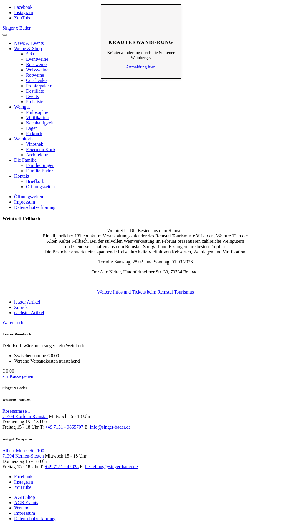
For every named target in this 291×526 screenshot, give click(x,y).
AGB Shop (24, 497)
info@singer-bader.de (110, 427)
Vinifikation (37, 117)
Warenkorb (12, 322)
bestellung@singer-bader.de (111, 466)
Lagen (32, 128)
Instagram (23, 12)
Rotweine (35, 75)
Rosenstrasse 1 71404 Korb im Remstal (25, 414)
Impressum (24, 201)
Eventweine (37, 59)
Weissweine (37, 69)
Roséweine (36, 64)
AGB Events (26, 502)
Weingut (22, 106)
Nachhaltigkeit (40, 122)
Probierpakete (39, 85)
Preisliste (34, 101)
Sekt (30, 53)
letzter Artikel (27, 301)
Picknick (34, 133)
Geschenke (36, 80)
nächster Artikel (29, 312)
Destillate (35, 91)
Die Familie (25, 160)
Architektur (37, 154)
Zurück (21, 307)
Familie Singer (40, 165)
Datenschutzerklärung (34, 207)
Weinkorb (23, 138)
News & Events (29, 43)
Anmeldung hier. (141, 67)
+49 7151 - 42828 (62, 466)
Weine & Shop (28, 48)
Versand (21, 507)
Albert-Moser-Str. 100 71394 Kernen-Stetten (23, 453)
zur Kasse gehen (17, 376)
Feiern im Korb (40, 149)
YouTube (22, 17)
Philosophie (37, 112)
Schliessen (140, 13)
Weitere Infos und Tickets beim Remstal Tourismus (145, 291)
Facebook (23, 7)
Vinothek (34, 144)
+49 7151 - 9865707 (64, 427)
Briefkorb (35, 181)
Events (32, 96)
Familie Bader (39, 170)
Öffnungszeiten (40, 186)
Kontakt (21, 175)
